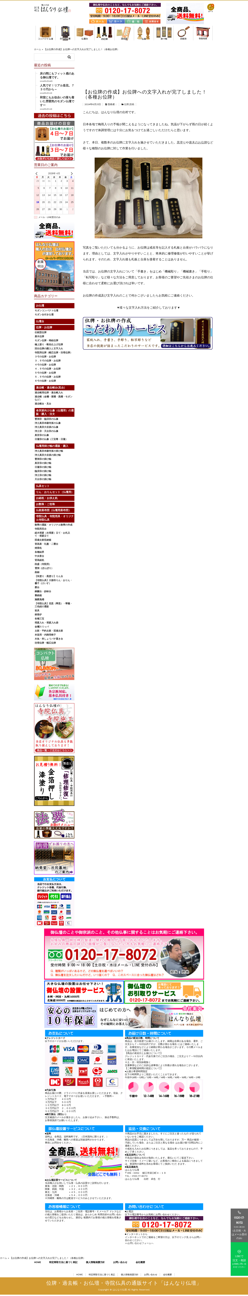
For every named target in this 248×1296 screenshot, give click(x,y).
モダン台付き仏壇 (65, 33)
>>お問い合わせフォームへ (139, 1244)
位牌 (126, 68)
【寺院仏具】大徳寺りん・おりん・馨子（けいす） (53, 583)
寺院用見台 (40, 530)
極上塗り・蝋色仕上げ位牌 (49, 345)
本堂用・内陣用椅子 (45, 636)
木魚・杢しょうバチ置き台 (49, 640)
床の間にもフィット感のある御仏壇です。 (57, 76)
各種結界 (39, 553)
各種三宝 (39, 620)
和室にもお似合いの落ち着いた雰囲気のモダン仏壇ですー (57, 102)
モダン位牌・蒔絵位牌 (46, 341)
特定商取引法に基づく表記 (63, 1263)
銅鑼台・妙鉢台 (43, 592)
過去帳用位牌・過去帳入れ (49, 394)
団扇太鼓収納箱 (43, 541)
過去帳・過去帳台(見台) (124, 33)
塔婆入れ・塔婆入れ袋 (46, 624)
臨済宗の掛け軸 (43, 472)
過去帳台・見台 (43, 405)
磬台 (37, 588)
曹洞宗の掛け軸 (43, 460)
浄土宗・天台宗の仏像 (46, 432)
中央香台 (39, 557)
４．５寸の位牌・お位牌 (48, 370)
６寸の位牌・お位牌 (45, 382)
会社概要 (140, 1263)
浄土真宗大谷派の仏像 (46, 428)
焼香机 (38, 549)
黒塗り (181, 106)
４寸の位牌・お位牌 (45, 366)
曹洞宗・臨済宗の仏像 (46, 420)
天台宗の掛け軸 (43, 480)
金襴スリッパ (42, 628)
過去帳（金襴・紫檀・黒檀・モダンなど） (53, 399)
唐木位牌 (39, 337)
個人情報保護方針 (95, 1263)
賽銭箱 (38, 596)
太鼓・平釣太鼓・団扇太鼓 (49, 632)
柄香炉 (38, 616)
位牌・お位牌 (104, 33)
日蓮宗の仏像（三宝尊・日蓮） (51, 440)
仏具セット (42, 487)
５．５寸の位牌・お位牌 (48, 378)
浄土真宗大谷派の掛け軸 (48, 456)
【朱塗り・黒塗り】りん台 (49, 577)
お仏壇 (40, 306)
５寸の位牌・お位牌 (45, 374)
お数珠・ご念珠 (183, 33)
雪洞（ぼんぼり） (44, 569)
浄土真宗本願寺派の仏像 (48, 424)
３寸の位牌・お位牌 (45, 358)
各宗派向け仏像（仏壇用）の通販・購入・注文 (144, 33)
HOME (37, 1263)
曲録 (37, 573)
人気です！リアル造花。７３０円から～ (57, 88)
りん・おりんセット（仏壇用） (55, 493)
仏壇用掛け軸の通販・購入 (163, 33)
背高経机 (39, 561)
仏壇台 (84, 33)
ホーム (37, 49)
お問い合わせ (120, 1263)
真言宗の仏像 (42, 436)
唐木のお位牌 (198, 106)
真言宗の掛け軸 (43, 464)
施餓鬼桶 (39, 600)
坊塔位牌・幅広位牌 (45, 644)
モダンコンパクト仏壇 (45, 33)
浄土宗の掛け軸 (43, 476)
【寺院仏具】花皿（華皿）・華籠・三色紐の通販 (53, 606)
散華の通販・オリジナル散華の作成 (53, 526)
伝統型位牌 (40, 333)
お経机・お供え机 (47, 499)
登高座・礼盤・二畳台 (46, 545)
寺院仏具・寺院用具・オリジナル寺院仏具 (202, 33)
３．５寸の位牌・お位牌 (48, 362)
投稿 (131, 68)
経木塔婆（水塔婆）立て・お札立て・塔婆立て (52, 536)
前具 (37, 611)
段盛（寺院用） (43, 565)
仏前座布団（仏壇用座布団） (53, 511)
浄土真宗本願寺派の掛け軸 (49, 452)
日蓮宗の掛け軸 (43, 468)
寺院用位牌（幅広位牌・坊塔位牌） (53, 354)
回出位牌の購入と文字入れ (49, 349)
